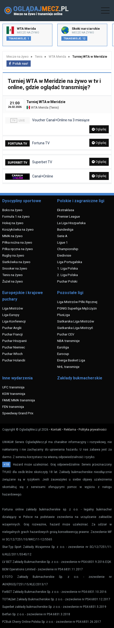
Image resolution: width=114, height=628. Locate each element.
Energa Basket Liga (71, 360)
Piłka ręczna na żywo (17, 249)
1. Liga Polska (67, 268)
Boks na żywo (12, 210)
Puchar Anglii (11, 328)
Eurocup (63, 354)
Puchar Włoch (12, 354)
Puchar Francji (12, 334)
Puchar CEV (65, 334)
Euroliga (63, 347)
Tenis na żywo (12, 275)
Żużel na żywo (12, 281)
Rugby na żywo (13, 255)
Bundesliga (65, 229)
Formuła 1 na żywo (16, 216)
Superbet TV (28, 162)
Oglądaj (99, 129)
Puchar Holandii (13, 360)
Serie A (62, 236)
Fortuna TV (27, 143)
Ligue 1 (62, 242)
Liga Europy (10, 315)
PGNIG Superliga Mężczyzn (77, 308)
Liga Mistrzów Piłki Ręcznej (77, 302)
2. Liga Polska (67, 275)
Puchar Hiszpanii (14, 341)
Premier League (68, 216)
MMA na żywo (12, 236)
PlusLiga (63, 315)
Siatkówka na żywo (16, 262)
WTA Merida (37, 107)
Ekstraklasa (65, 210)
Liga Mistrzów (12, 308)
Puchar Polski (67, 281)
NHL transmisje (68, 367)
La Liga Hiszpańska (71, 223)
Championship (67, 249)
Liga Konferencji (14, 321)
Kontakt (56, 429)
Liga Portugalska (69, 262)
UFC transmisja (13, 387)
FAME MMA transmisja (18, 400)
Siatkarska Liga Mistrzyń (75, 328)
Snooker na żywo (14, 268)
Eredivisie (64, 255)
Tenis (54, 107)
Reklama (70, 429)
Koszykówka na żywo (18, 229)
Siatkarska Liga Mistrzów (75, 321)
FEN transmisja (13, 407)
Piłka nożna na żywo (17, 242)
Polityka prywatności (93, 429)
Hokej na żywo (12, 223)
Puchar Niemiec (13, 347)
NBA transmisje (68, 341)
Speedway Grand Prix (17, 413)
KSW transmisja (13, 394)
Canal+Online (29, 176)
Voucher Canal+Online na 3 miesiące (47, 120)
